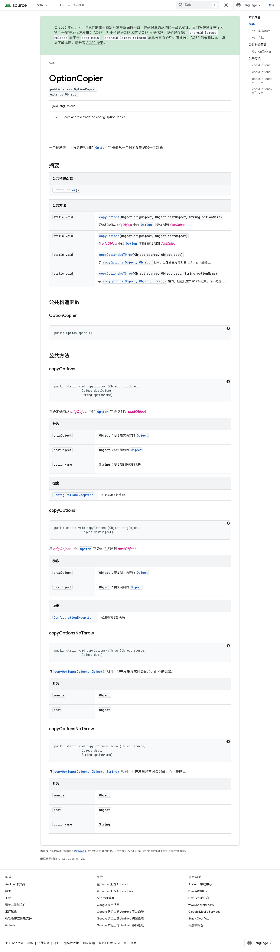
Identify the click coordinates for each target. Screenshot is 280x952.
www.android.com (201, 905)
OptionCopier (64, 190)
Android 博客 (105, 898)
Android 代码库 (15, 884)
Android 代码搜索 (71, 5)
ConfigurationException (73, 495)
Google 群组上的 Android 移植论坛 (120, 925)
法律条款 (43, 943)
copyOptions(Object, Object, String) (134, 281)
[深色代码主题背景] (228, 328)
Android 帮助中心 (200, 884)
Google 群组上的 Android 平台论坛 (120, 912)
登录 (272, 5)
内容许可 (81, 851)
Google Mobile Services (204, 912)
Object (142, 435)
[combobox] (197, 5)
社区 (30, 943)
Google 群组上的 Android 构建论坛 (120, 918)
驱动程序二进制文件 (18, 918)
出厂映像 (11, 912)
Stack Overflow (198, 918)
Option (100, 148)
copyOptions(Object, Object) (127, 262)
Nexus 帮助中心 (198, 898)
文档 (40, 5)
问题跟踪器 (195, 925)
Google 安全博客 (108, 905)
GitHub (10, 925)
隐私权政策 (71, 943)
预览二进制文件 (15, 905)
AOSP (52, 63)
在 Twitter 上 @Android (112, 884)
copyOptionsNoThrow (116, 255)
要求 (8, 891)
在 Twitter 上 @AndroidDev (115, 891)
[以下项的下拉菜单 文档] (48, 5)
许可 (57, 943)
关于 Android (14, 943)
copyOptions (109, 217)
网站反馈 (89, 943)
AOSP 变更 (95, 43)
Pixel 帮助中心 (197, 891)
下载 (8, 898)
